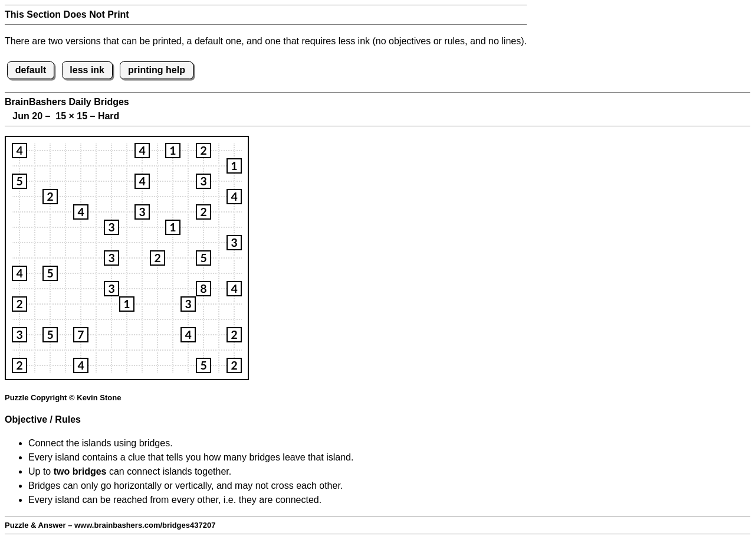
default (30, 70)
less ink (87, 70)
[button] (19, 150)
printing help (156, 70)
